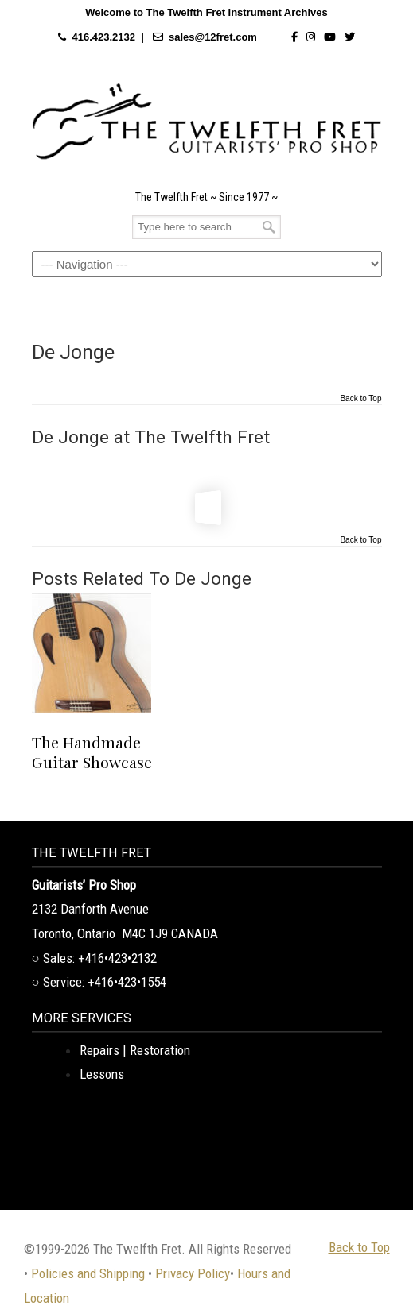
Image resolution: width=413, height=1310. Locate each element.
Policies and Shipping (88, 1273)
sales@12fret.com (213, 37)
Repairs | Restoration (135, 1050)
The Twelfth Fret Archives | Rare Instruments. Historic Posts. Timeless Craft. (207, 121)
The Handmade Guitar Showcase (92, 752)
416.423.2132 (103, 37)
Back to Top (360, 399)
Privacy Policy (192, 1273)
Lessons (102, 1074)
